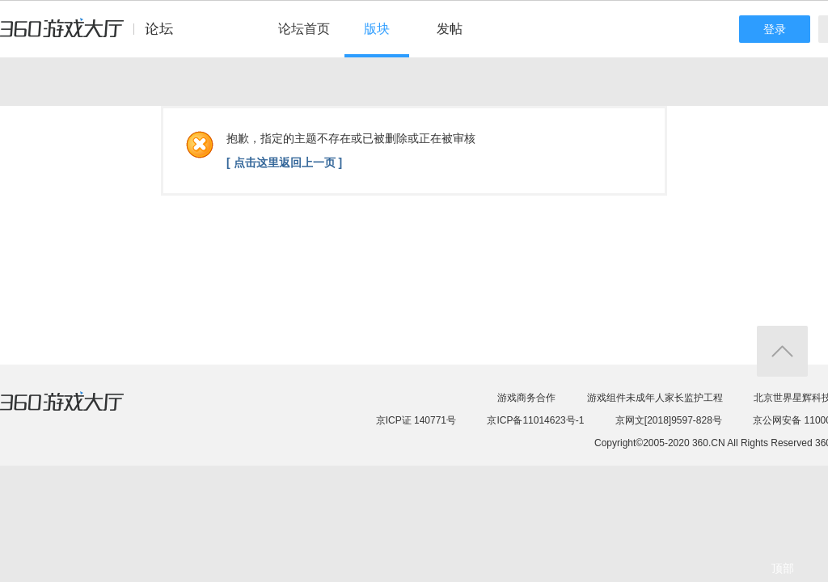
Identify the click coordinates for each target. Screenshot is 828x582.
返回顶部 (782, 351)
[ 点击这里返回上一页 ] (284, 162)
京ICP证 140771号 (416, 420)
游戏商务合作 (526, 397)
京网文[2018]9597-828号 (668, 420)
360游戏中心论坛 (93, 35)
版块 (377, 29)
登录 (774, 29)
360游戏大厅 (78, 411)
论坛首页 (304, 29)
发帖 (450, 29)
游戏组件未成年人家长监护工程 (655, 397)
